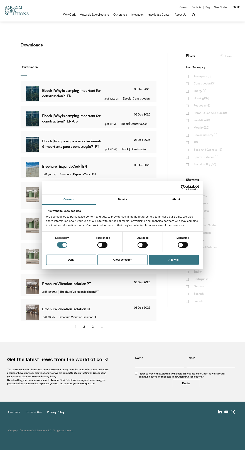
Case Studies (220, 7)
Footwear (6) (202, 105)
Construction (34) (205, 83)
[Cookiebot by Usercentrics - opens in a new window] (183, 187)
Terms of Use (33, 412)
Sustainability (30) (205, 164)
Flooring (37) (201, 98)
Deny (71, 259)
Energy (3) (200, 91)
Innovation (137, 14)
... (101, 326)
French (198, 301)
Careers (183, 7)
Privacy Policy (55, 412)
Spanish (199, 293)
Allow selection (122, 259)
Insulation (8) (202, 120)
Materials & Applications (94, 14)
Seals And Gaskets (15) (208, 149)
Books (198, 188)
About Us (180, 14)
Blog (207, 7)
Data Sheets (201, 210)
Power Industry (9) (205, 135)
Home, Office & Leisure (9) (210, 113)
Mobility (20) (201, 127)
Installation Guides (205, 225)
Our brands (120, 14)
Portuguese (201, 279)
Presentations (202, 232)
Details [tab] (122, 199)
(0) (196, 142)
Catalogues (201, 203)
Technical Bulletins (205, 247)
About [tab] (176, 199)
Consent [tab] (68, 199)
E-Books (199, 218)
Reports (199, 240)
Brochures (200, 196)
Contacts (196, 7)
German (199, 286)
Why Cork (69, 14)
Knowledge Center (159, 14)
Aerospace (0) (202, 76)
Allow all (173, 259)
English (198, 271)
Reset (228, 56)
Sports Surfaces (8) (206, 157)
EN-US (236, 7)
